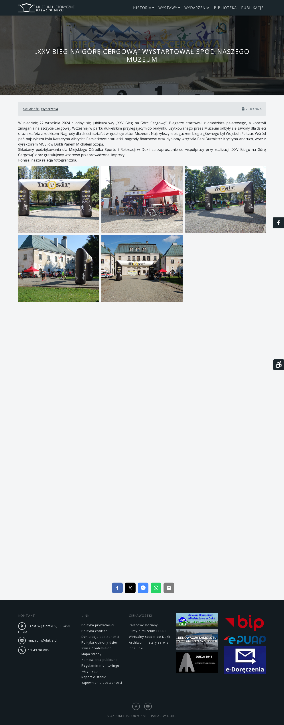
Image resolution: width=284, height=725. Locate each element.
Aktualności (31, 109)
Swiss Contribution (96, 648)
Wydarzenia (49, 109)
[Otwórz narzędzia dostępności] (278, 364)
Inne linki (136, 648)
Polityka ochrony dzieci (99, 642)
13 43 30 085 (38, 650)
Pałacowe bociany (143, 625)
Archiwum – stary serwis (148, 642)
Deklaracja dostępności (100, 636)
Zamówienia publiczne (99, 660)
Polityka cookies (94, 631)
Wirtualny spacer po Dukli (149, 636)
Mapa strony (91, 654)
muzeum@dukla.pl (42, 640)
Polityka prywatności (97, 625)
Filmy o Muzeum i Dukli (147, 631)
